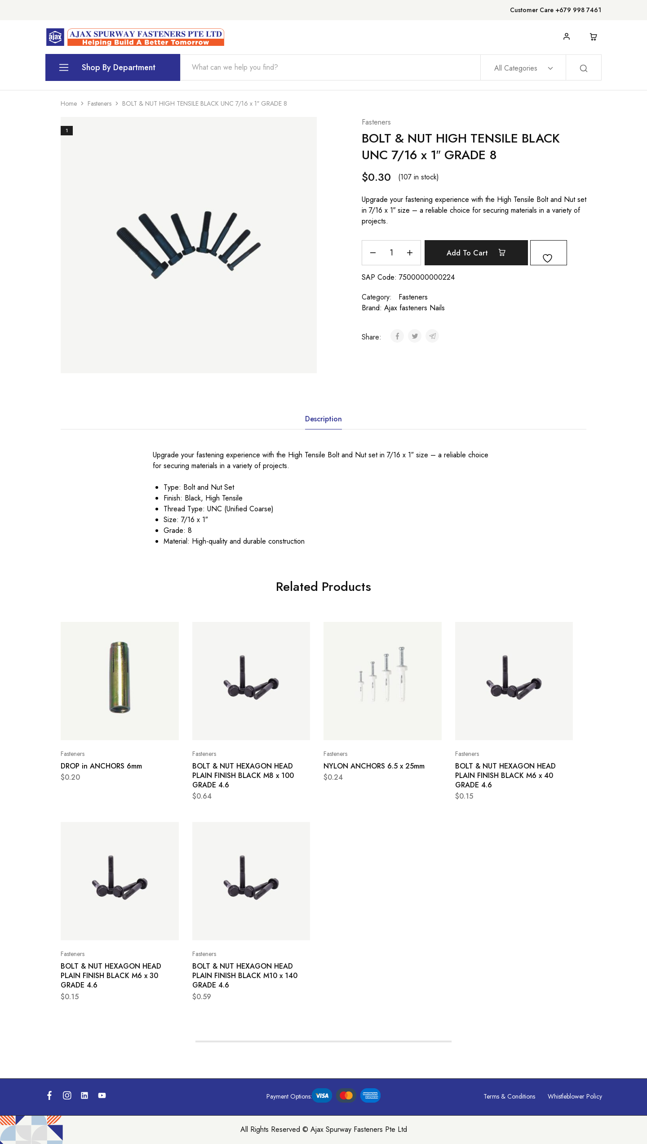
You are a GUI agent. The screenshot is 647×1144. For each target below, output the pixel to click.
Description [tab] (323, 419)
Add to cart (481, 252)
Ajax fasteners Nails (414, 308)
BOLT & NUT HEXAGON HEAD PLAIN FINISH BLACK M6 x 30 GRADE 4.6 (111, 976)
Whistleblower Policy (575, 1096)
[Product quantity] (391, 253)
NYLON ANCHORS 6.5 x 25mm (374, 766)
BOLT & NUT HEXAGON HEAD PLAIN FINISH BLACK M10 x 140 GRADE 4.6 (244, 976)
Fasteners (99, 103)
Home (69, 103)
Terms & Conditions (509, 1096)
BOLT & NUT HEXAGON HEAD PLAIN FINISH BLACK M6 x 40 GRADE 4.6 (505, 776)
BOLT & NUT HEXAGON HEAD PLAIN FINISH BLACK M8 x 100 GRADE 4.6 (243, 776)
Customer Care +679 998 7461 (555, 10)
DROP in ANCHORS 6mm (101, 766)
